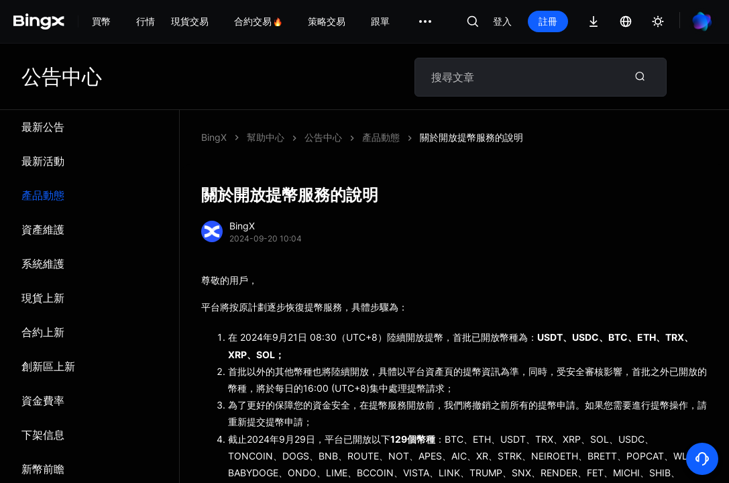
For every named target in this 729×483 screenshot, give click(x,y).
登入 (502, 21)
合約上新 (42, 332)
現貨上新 (42, 298)
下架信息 (42, 434)
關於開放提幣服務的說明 (471, 137)
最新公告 (42, 126)
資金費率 (42, 400)
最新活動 (42, 161)
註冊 (548, 21)
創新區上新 (48, 366)
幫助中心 (265, 137)
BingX (214, 137)
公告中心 (323, 137)
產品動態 (42, 195)
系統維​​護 (42, 263)
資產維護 (42, 229)
